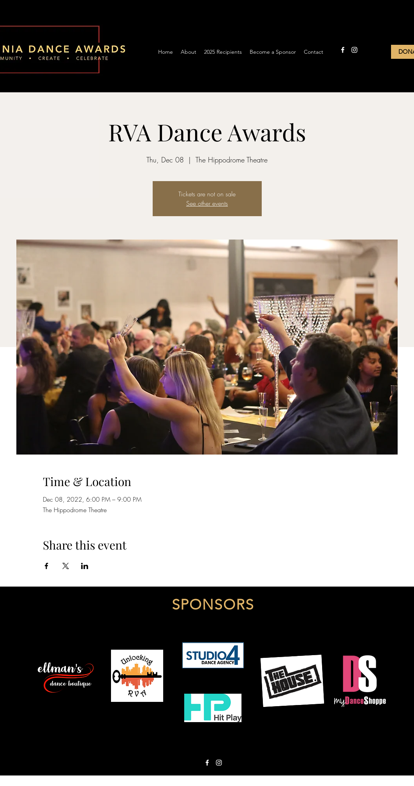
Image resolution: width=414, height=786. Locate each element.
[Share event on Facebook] (46, 566)
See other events (207, 203)
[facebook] (343, 50)
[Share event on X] (65, 566)
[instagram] (354, 50)
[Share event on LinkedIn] (84, 566)
